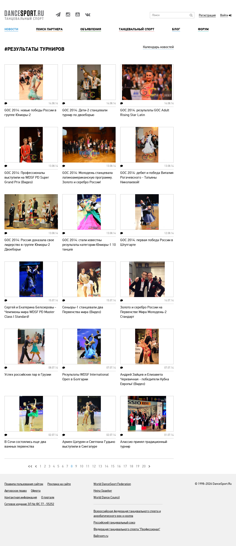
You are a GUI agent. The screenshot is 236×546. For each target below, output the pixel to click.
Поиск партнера (49, 29)
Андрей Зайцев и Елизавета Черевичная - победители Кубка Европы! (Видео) (144, 379)
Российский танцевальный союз (114, 522)
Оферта (36, 491)
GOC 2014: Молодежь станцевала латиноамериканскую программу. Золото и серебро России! (87, 177)
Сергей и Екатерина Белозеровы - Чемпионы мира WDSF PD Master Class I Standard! (30, 312)
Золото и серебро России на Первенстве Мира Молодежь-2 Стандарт (143, 312)
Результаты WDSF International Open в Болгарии (85, 376)
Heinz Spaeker (103, 491)
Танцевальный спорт (136, 29)
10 (81, 466)
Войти (224, 15)
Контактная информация (20, 497)
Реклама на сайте (59, 484)
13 (100, 466)
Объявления (90, 29)
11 (88, 466)
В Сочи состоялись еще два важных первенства (25, 444)
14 (106, 466)
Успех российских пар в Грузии (27, 374)
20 (144, 466)
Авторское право (15, 491)
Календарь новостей (158, 47)
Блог (176, 29)
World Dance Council (107, 497)
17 (125, 466)
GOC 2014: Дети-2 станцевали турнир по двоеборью (84, 112)
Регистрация (207, 15)
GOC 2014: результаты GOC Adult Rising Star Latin (144, 112)
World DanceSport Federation (112, 484)
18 (131, 466)
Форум (203, 29)
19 (137, 466)
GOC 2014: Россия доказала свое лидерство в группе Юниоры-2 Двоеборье (29, 245)
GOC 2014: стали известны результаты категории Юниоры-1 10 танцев (89, 245)
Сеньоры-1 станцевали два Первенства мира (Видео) (82, 309)
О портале (47, 497)
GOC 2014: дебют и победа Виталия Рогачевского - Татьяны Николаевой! (146, 177)
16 (119, 466)
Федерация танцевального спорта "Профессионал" (127, 529)
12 (94, 466)
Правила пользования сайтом (23, 484)
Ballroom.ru (101, 536)
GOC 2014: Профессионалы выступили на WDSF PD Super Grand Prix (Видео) (26, 177)
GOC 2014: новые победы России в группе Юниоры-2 (30, 112)
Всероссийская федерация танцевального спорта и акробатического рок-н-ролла (127, 513)
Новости (11, 29)
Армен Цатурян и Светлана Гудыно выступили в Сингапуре (88, 444)
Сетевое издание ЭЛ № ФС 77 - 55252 (29, 504)
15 (112, 466)
